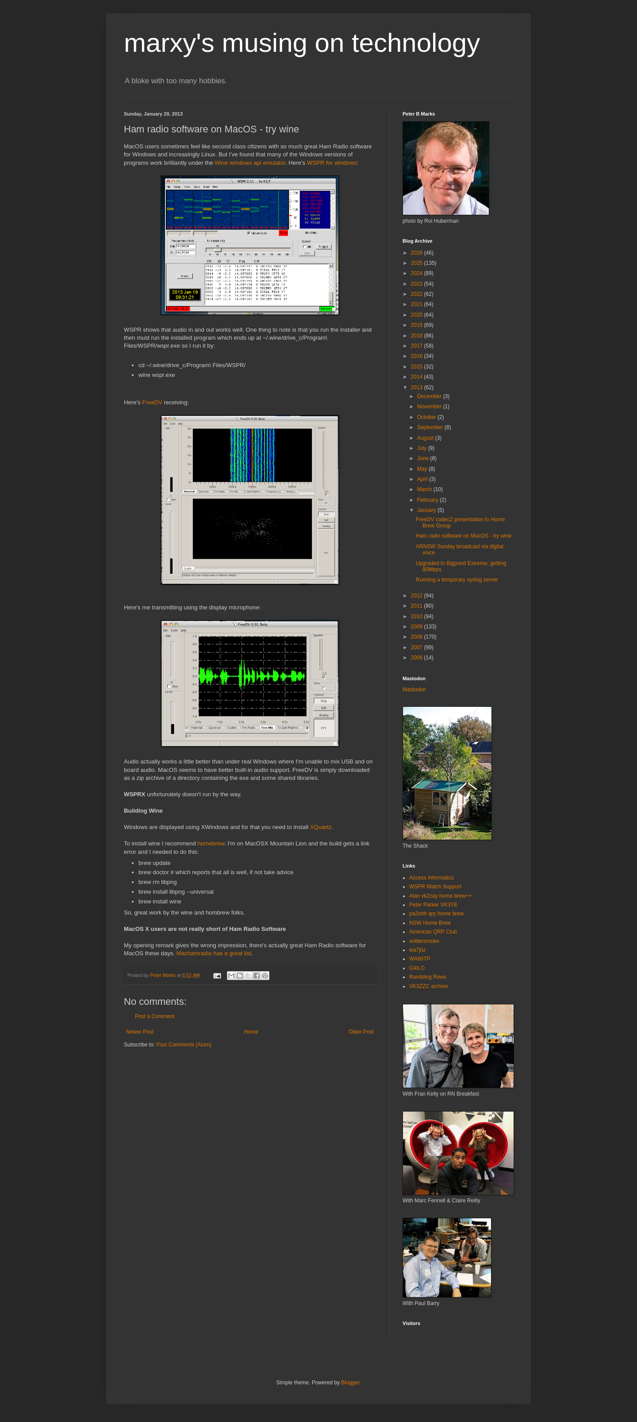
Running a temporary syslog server (457, 580)
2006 (417, 658)
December (430, 396)
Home (251, 1032)
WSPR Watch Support (435, 886)
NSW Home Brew (430, 923)
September (431, 427)
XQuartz (320, 827)
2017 (417, 346)
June (423, 458)
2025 (417, 263)
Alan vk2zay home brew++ (440, 896)
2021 (417, 304)
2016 (417, 356)
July (422, 448)
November (430, 406)
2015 (417, 367)
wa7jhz (417, 950)
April (423, 479)
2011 (417, 606)
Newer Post (139, 1032)
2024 (417, 273)
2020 (417, 315)
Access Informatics (431, 878)
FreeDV (152, 402)
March (425, 489)
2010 (417, 616)
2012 (417, 596)
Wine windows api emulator (250, 162)
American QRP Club (433, 932)
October (427, 417)
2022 (417, 294)
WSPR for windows (332, 162)
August (426, 438)
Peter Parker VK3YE (433, 905)
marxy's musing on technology (302, 43)
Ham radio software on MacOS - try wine (463, 536)
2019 (417, 325)
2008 (417, 637)
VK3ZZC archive (428, 986)
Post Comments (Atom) (183, 1045)
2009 (417, 627)
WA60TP (419, 959)
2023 (417, 284)
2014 (417, 377)
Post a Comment (154, 1016)
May (423, 469)
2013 (417, 387)
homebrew (210, 843)
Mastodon (414, 689)
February (428, 500)
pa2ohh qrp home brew (436, 914)
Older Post (361, 1032)
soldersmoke (424, 941)
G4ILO (417, 968)
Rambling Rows (427, 977)
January (427, 510)
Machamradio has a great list (214, 953)
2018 (417, 336)
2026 (417, 253)
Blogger (350, 1382)
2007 (417, 647)
